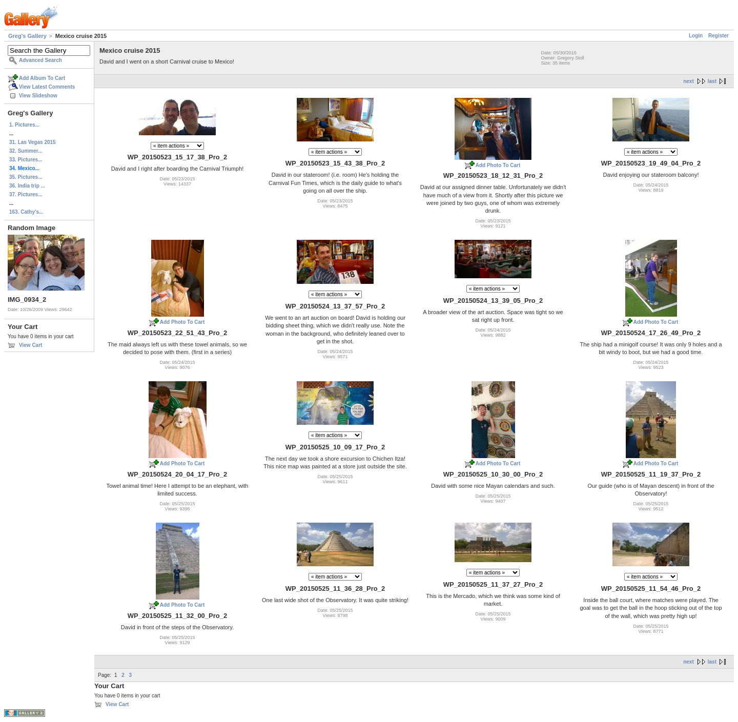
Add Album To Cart (42, 78)
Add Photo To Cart (498, 165)
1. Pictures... (24, 125)
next (688, 81)
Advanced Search (40, 60)
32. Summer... (25, 151)
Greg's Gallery (27, 36)
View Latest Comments (47, 87)
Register (718, 35)
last (712, 81)
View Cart (30, 345)
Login (696, 35)
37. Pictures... (25, 194)
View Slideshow (38, 95)
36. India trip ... (27, 186)
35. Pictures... (25, 177)
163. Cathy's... (26, 212)
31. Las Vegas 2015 (32, 142)
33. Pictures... (25, 159)
